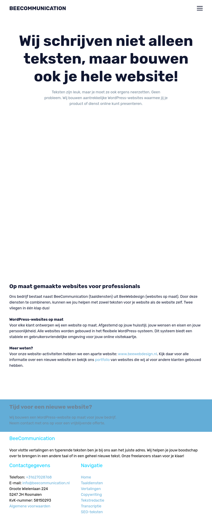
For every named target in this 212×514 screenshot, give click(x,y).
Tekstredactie (92, 500)
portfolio (102, 359)
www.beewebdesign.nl (137, 354)
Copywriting (91, 494)
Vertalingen (91, 489)
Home (86, 477)
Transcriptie (91, 506)
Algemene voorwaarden (29, 506)
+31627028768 (39, 477)
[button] (200, 8)
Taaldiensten (92, 483)
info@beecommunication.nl (46, 483)
